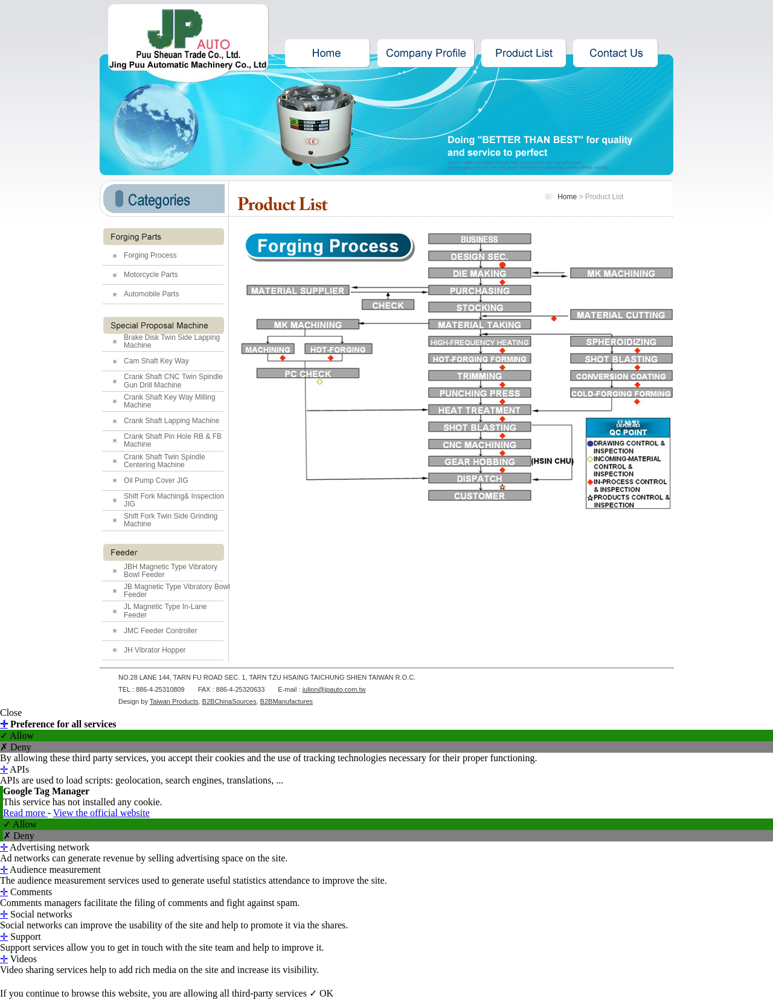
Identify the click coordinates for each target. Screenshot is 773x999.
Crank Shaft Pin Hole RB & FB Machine (173, 440)
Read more (25, 813)
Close (11, 712)
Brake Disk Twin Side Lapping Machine (172, 341)
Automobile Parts (151, 294)
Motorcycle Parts (151, 274)
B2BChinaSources (229, 701)
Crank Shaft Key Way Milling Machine (170, 401)
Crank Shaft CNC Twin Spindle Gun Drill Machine (173, 380)
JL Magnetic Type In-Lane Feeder (165, 610)
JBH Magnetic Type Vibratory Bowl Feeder (170, 571)
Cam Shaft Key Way (156, 361)
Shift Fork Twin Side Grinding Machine (170, 520)
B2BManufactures (286, 701)
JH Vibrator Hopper (155, 650)
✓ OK (321, 993)
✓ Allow (17, 735)
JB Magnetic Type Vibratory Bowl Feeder (177, 590)
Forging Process (150, 255)
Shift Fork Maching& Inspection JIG (174, 500)
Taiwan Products (174, 701)
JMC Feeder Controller (160, 631)
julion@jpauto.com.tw (334, 689)
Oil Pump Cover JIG (156, 480)
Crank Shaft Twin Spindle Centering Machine (164, 461)
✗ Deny (15, 747)
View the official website (101, 813)
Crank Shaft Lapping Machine (171, 421)
